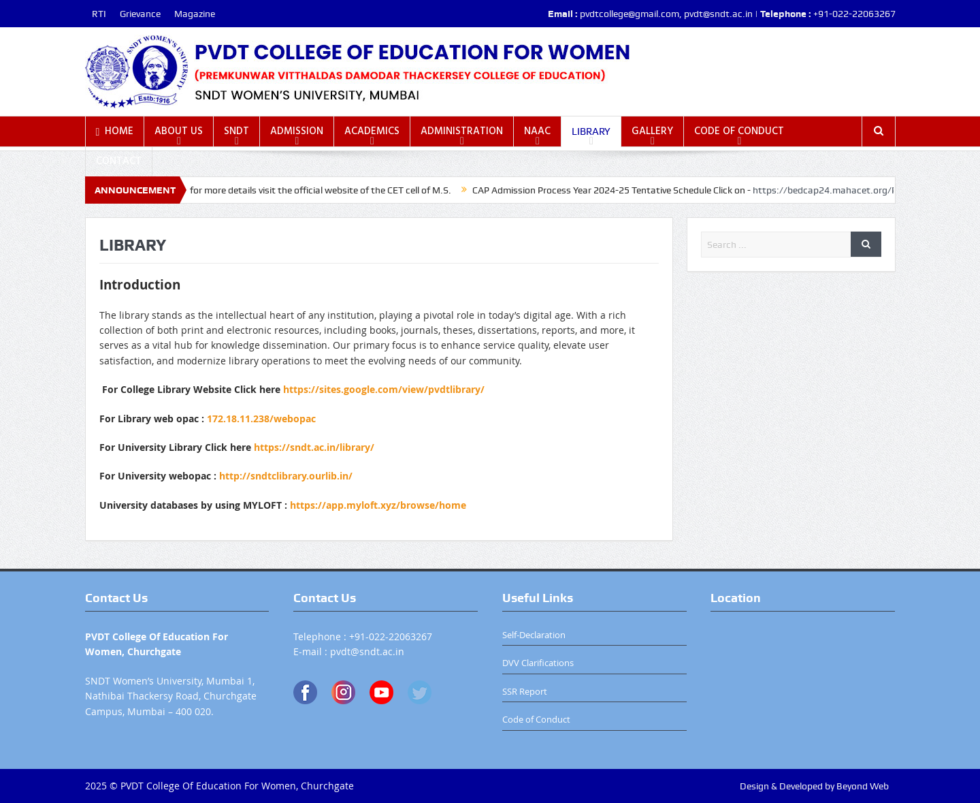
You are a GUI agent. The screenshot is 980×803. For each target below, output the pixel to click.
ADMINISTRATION (462, 131)
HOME (115, 131)
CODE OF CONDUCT (739, 131)
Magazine (194, 13)
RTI (99, 13)
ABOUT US (178, 131)
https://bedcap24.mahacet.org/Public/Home (855, 190)
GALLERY (652, 131)
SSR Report (524, 691)
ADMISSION (296, 131)
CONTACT (119, 161)
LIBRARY (591, 131)
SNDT (236, 131)
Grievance (140, 13)
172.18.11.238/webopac (261, 418)
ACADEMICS (371, 131)
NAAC (537, 131)
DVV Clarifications (538, 663)
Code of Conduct (536, 719)
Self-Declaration (534, 635)
